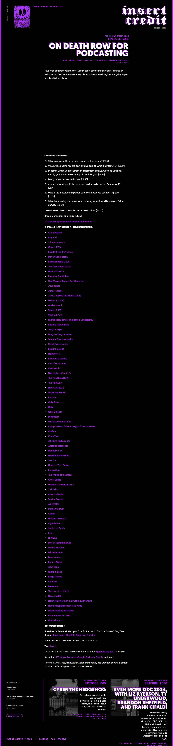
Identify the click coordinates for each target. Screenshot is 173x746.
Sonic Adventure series (59, 421)
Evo (50, 533)
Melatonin (53, 586)
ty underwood (141, 743)
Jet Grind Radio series (59, 440)
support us (56, 7)
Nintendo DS (54, 596)
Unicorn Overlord (57, 518)
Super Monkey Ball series (61, 610)
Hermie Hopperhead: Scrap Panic (65, 605)
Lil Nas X (52, 537)
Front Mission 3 (56, 271)
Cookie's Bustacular (14, 705)
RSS (57, 657)
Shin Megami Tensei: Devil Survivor (66, 281)
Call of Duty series (57, 363)
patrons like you (105, 651)
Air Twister (53, 503)
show (36, 7)
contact (43, 738)
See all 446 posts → (14, 716)
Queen (51, 513)
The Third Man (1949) (58, 377)
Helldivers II (54, 353)
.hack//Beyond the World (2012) (64, 295)
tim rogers (100, 60)
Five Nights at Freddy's (59, 373)
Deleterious (11, 687)
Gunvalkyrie (54, 620)
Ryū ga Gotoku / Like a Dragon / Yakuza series (71, 426)
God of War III (55, 305)
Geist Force (54, 402)
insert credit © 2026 (19, 738)
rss (53, 738)
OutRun (52, 431)
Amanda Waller (56, 494)
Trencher (91, 635)
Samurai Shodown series (60, 339)
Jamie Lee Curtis (56, 528)
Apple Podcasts (68, 657)
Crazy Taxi (53, 436)
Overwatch (53, 368)
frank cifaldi (84, 60)
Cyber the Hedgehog (79, 689)
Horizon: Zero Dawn (58, 465)
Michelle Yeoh (55, 552)
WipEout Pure (55, 314)
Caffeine (52, 581)
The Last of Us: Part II (58, 591)
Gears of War (55, 247)
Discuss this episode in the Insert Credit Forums (68, 221)
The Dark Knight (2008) (59, 266)
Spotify (99, 657)
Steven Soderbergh (58, 256)
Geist (50, 407)
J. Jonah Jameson (56, 242)
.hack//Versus (55, 290)
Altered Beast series (58, 445)
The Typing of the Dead (60, 474)
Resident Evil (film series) (60, 251)
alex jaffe (68, 60)
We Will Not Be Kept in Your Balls (20, 696)
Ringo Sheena (55, 576)
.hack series (54, 285)
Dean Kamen (54, 557)
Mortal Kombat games (59, 542)
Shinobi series (55, 450)
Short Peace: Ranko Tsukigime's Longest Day (70, 319)
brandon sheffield (118, 60)
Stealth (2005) (55, 310)
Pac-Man (52, 397)
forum (44, 7)
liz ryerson (125, 743)
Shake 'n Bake (55, 571)
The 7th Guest (55, 382)
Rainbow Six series (57, 358)
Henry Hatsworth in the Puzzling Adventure (70, 600)
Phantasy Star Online (58, 276)
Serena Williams (56, 547)
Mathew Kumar (56, 508)
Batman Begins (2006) (59, 261)
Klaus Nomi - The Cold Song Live (69, 635)
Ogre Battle (54, 523)
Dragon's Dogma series (60, 334)
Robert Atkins (55, 562)
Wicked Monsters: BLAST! (61, 484)
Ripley (52, 646)
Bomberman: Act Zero (59, 615)
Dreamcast (53, 416)
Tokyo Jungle (55, 329)
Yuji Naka (53, 489)
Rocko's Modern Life (58, 324)
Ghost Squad (54, 479)
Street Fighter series (58, 344)
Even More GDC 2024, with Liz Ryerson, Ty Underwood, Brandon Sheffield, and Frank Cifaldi (140, 698)
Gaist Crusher (55, 411)
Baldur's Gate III (56, 348)
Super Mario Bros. (57, 392)
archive (62, 738)
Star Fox (52, 460)
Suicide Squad (55, 499)
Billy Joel (52, 237)
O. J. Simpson (55, 232)
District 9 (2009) (56, 300)
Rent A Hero (54, 470)
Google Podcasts (86, 657)
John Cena (53, 566)
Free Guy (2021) (56, 387)
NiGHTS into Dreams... (59, 455)
